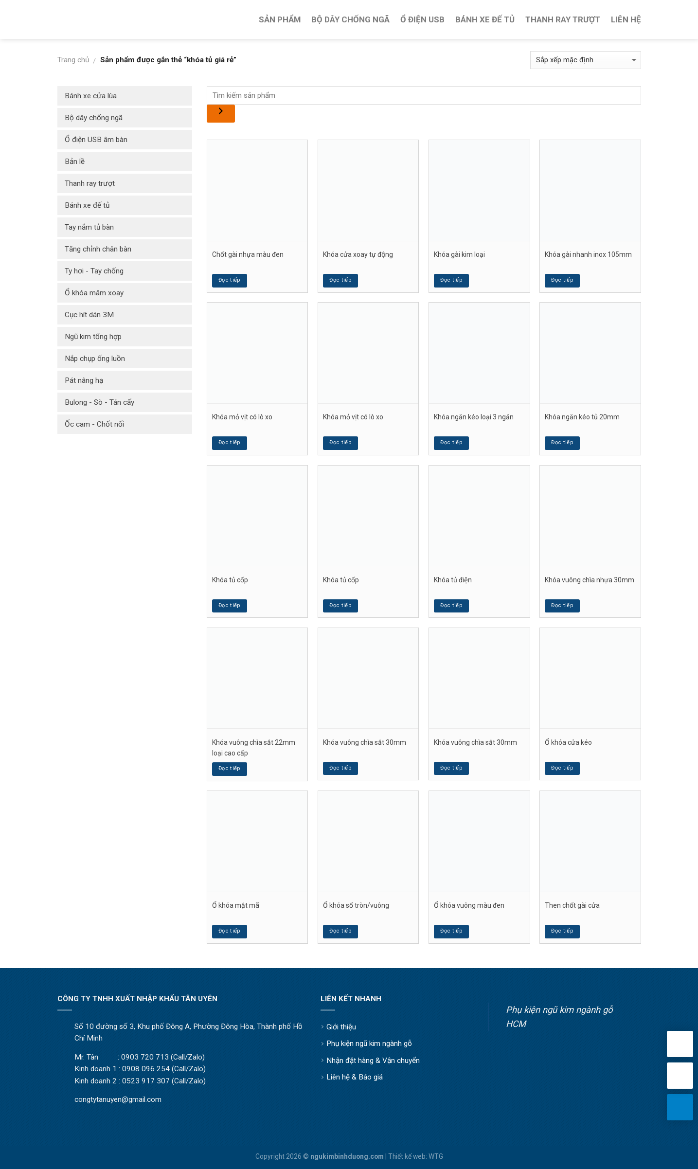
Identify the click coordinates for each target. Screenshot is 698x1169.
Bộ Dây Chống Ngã (350, 19)
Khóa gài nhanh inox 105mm (588, 254)
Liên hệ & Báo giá (354, 1077)
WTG (436, 1156)
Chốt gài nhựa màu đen (248, 254)
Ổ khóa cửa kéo (568, 742)
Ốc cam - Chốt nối (94, 424)
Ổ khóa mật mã (235, 905)
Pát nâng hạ (84, 380)
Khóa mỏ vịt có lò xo (242, 417)
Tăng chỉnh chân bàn (98, 249)
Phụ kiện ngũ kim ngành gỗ (369, 1043)
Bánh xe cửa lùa (91, 95)
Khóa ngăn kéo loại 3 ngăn (474, 417)
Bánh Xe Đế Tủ (485, 19)
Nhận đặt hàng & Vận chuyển (373, 1060)
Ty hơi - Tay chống (94, 271)
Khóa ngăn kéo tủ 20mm (582, 417)
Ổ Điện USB (422, 19)
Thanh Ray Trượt (562, 19)
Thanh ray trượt (90, 183)
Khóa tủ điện (453, 580)
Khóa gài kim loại (459, 254)
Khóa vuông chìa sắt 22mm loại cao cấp (253, 747)
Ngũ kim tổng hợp (93, 336)
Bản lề (75, 161)
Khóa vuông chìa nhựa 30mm (589, 580)
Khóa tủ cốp (230, 580)
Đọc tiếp (229, 280)
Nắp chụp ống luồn (95, 358)
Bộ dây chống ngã (94, 117)
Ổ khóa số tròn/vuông (356, 905)
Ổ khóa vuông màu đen (469, 905)
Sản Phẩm (280, 19)
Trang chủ (73, 59)
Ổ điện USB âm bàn (96, 139)
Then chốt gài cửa (572, 905)
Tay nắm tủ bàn (89, 227)
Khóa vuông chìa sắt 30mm (364, 742)
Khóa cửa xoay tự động (358, 254)
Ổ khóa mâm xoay (94, 292)
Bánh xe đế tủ (87, 205)
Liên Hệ (626, 19)
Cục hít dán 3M (89, 314)
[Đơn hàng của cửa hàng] (585, 60)
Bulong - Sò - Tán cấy (99, 402)
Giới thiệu (341, 1027)
